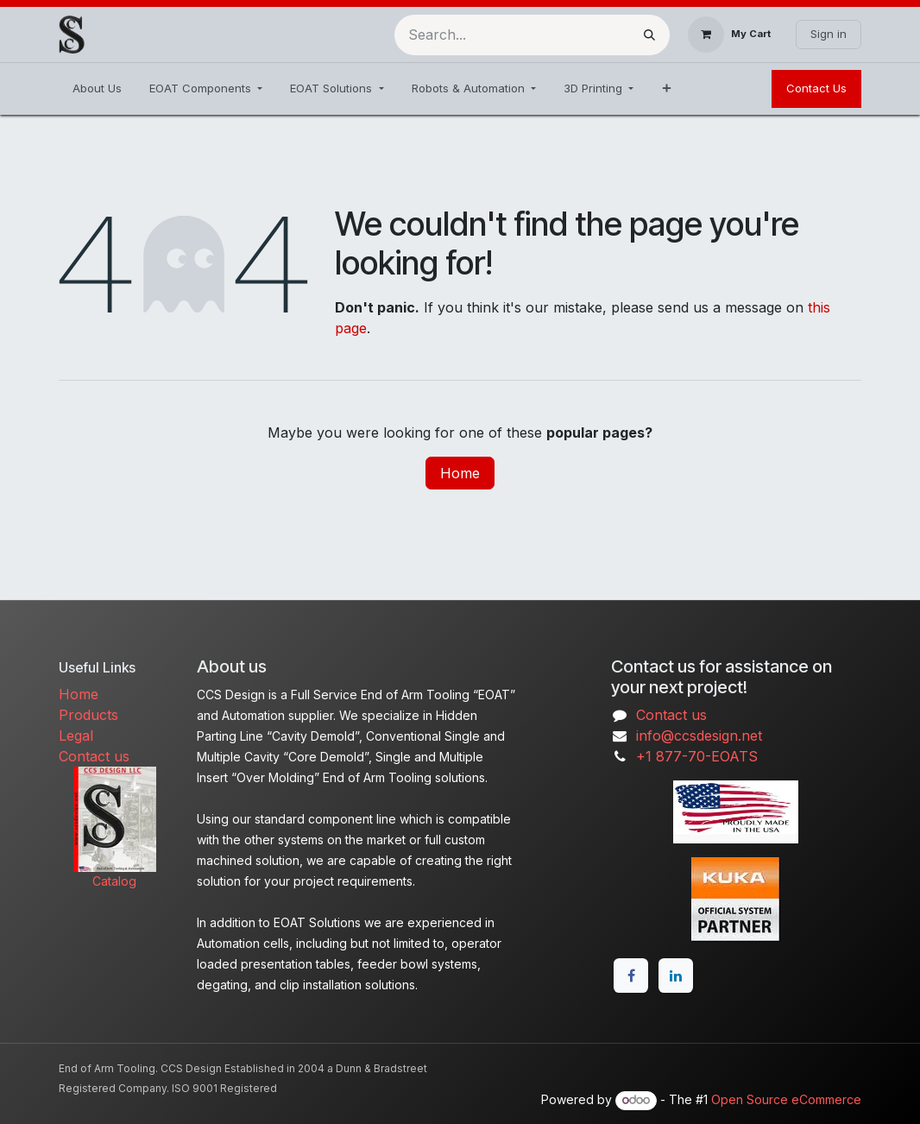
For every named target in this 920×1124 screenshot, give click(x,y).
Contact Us (816, 88)
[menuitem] (97, 88)
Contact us (94, 756)
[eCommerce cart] (729, 34)
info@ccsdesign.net (699, 735)
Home (460, 473)
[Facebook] (631, 975)
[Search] (649, 35)
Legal (76, 735)
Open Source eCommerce (786, 1099)
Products (88, 714)
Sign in (828, 34)
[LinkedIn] (675, 975)
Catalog (114, 881)
